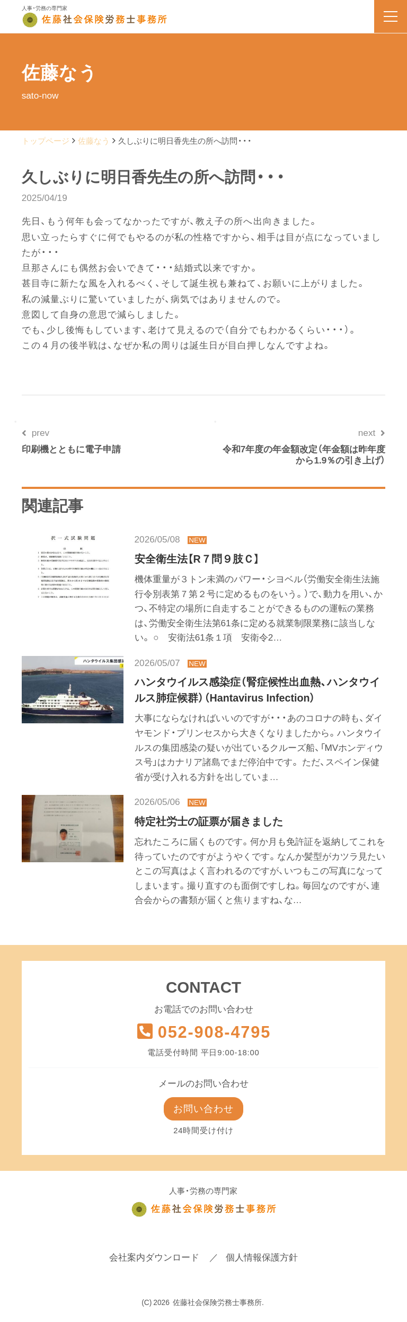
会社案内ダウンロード (154, 1258)
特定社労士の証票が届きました (209, 821)
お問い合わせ (203, 1109)
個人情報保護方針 (262, 1258)
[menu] (390, 16)
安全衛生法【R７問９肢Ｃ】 (197, 559)
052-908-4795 (203, 1032)
